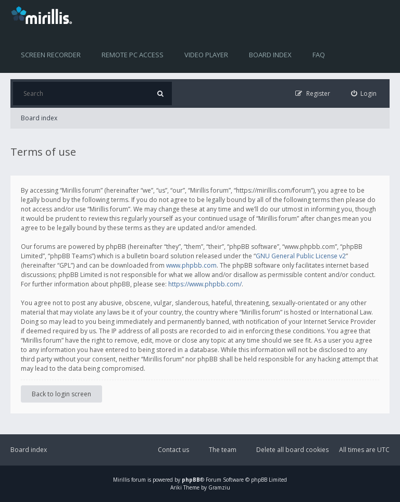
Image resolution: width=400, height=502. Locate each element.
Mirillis (121, 479)
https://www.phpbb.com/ (205, 284)
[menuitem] (364, 93)
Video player (206, 54)
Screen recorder (51, 54)
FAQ (318, 54)
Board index (270, 54)
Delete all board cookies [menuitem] (292, 449)
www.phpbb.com (191, 265)
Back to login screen (61, 394)
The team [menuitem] (222, 449)
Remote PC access (133, 54)
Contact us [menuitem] (173, 449)
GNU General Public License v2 (301, 256)
